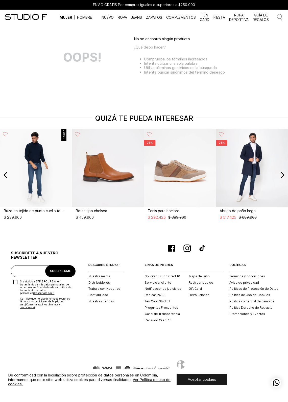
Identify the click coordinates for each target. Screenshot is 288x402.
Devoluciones (199, 295)
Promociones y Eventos (247, 314)
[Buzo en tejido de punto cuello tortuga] (37, 175)
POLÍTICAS (237, 265)
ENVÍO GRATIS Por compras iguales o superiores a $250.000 (144, 5)
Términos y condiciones (247, 276)
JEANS (136, 17)
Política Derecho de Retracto (251, 307)
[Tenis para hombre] (181, 175)
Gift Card (195, 289)
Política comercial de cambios (251, 301)
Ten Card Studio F (158, 301)
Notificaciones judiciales (163, 289)
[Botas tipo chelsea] (109, 175)
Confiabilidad (98, 295)
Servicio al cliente (158, 282)
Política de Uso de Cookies (249, 295)
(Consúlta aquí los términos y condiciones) (40, 306)
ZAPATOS (154, 17)
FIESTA (219, 17)
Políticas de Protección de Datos (253, 289)
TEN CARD (204, 17)
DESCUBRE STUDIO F (104, 265)
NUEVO (108, 17)
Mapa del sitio (199, 276)
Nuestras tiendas (101, 301)
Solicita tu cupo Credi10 (162, 276)
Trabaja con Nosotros (104, 289)
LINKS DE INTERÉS (159, 265)
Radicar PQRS (155, 295)
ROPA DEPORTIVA (239, 17)
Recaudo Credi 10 (158, 320)
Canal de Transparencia (162, 314)
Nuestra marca (99, 276)
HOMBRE (84, 17)
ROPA (122, 17)
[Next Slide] (282, 175)
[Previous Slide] (5, 175)
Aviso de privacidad (244, 282)
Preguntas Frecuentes (161, 307)
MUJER (66, 17)
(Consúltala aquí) (43, 293)
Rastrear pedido (201, 282)
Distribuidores (99, 282)
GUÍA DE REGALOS (261, 17)
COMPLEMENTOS (181, 17)
